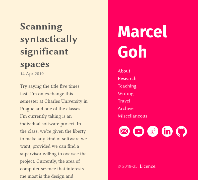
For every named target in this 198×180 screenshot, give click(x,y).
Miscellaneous (132, 116)
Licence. (148, 166)
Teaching (127, 86)
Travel (124, 101)
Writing (126, 93)
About (124, 71)
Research (127, 78)
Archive (126, 108)
